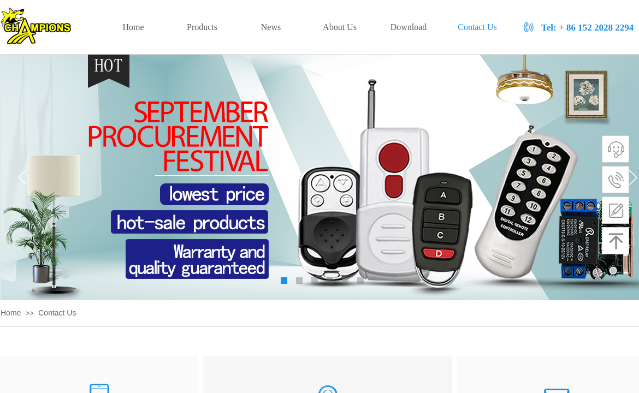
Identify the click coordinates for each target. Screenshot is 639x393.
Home (11, 312)
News (271, 27)
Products (202, 27)
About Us (340, 27)
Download (408, 27)
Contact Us (57, 312)
